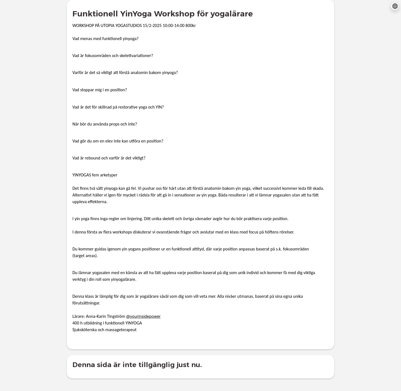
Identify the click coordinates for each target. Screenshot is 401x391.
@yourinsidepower (143, 316)
